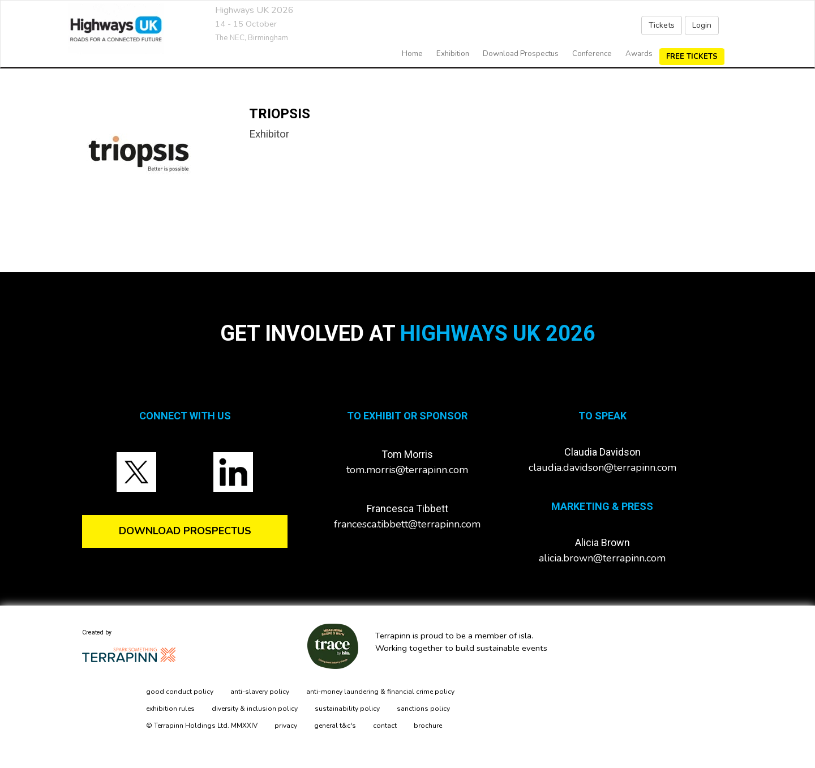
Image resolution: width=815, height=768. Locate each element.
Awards (639, 54)
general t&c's (335, 725)
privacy (285, 725)
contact (385, 725)
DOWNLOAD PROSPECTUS (185, 531)
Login (701, 25)
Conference (592, 54)
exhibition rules (170, 708)
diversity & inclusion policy (255, 708)
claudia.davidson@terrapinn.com (602, 467)
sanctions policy (423, 708)
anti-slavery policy (259, 691)
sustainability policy (347, 708)
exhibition (452, 54)
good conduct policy (179, 691)
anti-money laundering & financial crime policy (380, 691)
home (412, 54)
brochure (428, 725)
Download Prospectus (521, 54)
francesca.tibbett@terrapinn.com (407, 524)
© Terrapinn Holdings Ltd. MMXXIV (202, 725)
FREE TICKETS (692, 57)
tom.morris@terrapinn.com (407, 470)
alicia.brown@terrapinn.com (602, 558)
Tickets (662, 25)
